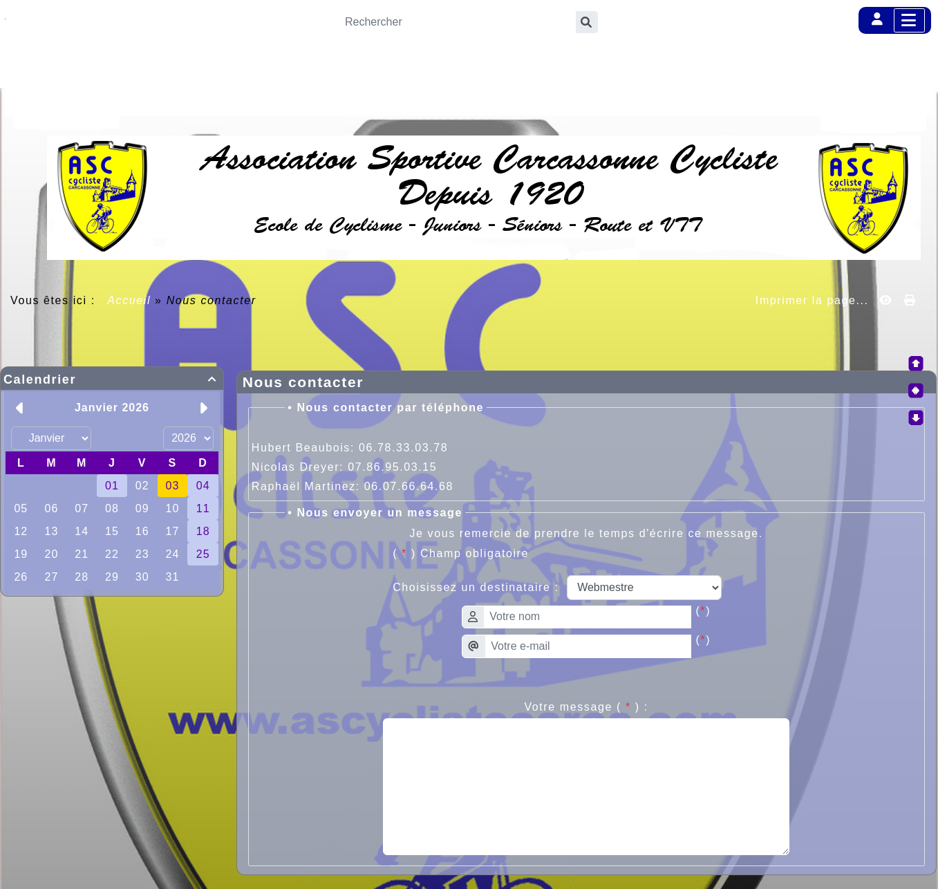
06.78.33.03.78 (403, 447)
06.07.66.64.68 (408, 486)
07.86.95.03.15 (392, 467)
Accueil (129, 300)
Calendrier (112, 379)
